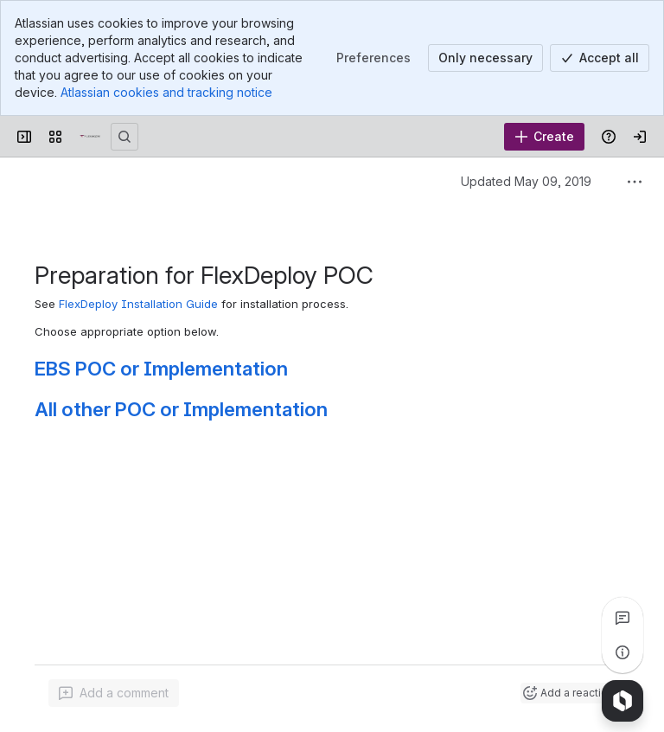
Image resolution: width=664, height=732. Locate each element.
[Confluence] (90, 137)
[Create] (544, 137)
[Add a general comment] (113, 693)
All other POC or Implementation (181, 409)
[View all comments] (622, 618)
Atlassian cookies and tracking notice (166, 92)
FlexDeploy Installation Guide (138, 304)
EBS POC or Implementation (161, 368)
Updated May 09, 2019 (526, 181)
